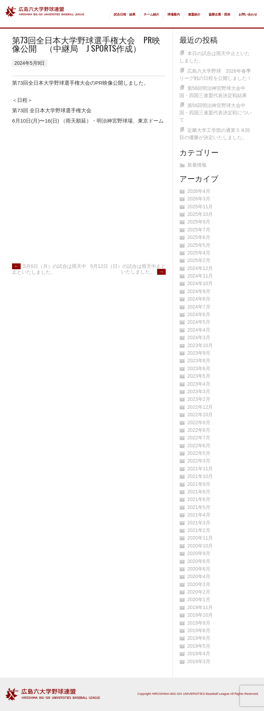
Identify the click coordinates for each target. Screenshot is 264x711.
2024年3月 (198, 337)
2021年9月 (198, 484)
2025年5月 (198, 245)
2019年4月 (198, 653)
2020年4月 (198, 576)
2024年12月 (200, 268)
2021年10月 (200, 476)
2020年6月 (198, 569)
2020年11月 (200, 538)
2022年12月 (200, 407)
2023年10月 (200, 345)
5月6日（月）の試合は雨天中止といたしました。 (49, 269)
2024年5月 (198, 322)
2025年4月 (198, 252)
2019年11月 (200, 607)
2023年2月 (198, 399)
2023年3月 (198, 391)
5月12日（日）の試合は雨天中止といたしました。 (128, 269)
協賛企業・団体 (219, 14)
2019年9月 (198, 623)
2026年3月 (198, 198)
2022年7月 (198, 437)
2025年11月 (200, 206)
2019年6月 (198, 638)
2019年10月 (200, 615)
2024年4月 (198, 330)
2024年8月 (198, 299)
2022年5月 (198, 453)
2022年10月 (200, 414)
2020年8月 (198, 561)
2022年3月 (198, 460)
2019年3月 (198, 661)
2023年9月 (198, 353)
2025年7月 (198, 229)
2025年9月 (198, 221)
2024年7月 (198, 307)
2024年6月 (198, 314)
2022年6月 (198, 445)
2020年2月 (198, 592)
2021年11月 (200, 468)
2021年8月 (198, 491)
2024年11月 (200, 276)
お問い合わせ (248, 14)
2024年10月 (200, 283)
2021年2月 (198, 530)
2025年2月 (198, 260)
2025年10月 (200, 214)
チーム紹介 (151, 14)
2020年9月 (198, 553)
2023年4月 (198, 384)
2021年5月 (198, 507)
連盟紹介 (194, 14)
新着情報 (197, 165)
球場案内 (173, 14)
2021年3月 (198, 522)
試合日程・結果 (124, 14)
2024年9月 (198, 291)
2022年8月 (198, 430)
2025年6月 (198, 237)
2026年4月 (198, 191)
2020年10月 (200, 545)
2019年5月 (198, 646)
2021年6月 (198, 499)
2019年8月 (198, 630)
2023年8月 (198, 360)
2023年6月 (198, 368)
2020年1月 (198, 599)
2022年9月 (198, 422)
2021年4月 (198, 514)
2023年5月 (198, 376)
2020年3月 (198, 584)
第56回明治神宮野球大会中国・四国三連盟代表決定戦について (215, 113)
